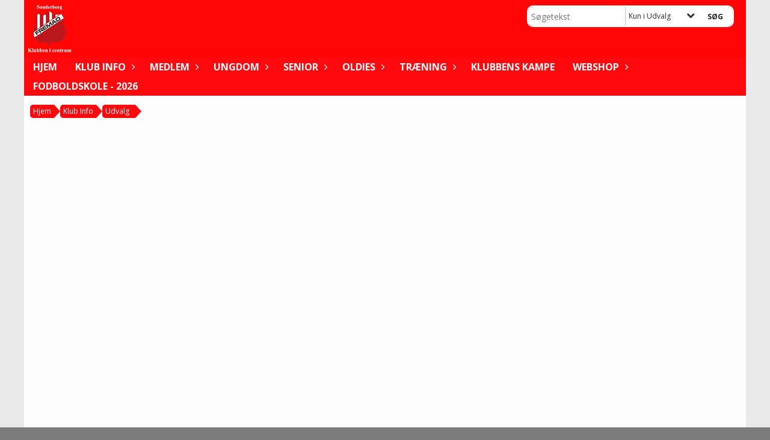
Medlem (173, 66)
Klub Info (103, 66)
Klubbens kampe (513, 66)
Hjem (45, 66)
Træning (426, 66)
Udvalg (117, 111)
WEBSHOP (599, 66)
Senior (303, 66)
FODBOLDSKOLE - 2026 (85, 86)
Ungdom (239, 66)
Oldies (361, 66)
